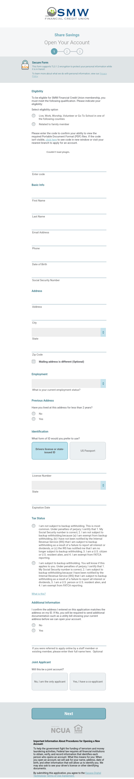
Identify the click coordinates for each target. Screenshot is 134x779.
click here (51, 139)
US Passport (88, 450)
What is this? (39, 593)
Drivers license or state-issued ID (50, 451)
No (40, 413)
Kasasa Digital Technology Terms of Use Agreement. (67, 774)
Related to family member (54, 124)
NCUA (60, 728)
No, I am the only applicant (49, 681)
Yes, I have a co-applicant (88, 681)
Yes (41, 419)
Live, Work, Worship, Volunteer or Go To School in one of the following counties (71, 117)
